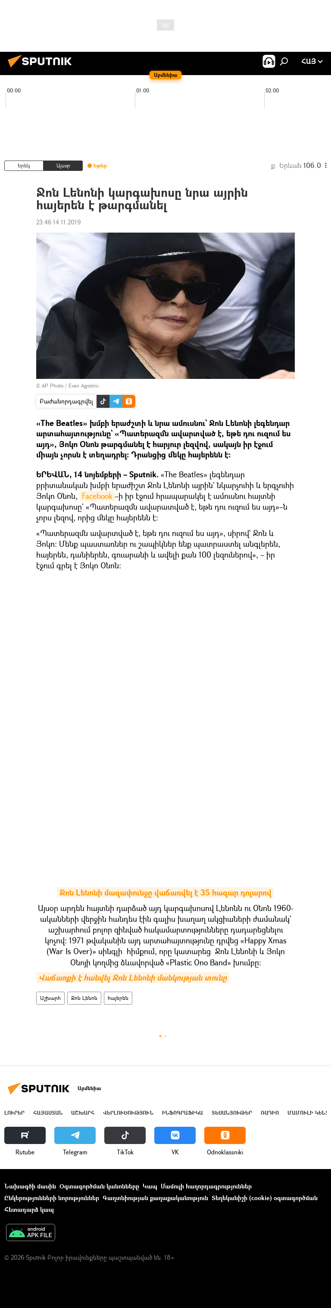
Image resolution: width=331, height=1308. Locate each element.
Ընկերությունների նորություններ (51, 1198)
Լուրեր (14, 1112)
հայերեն (118, 998)
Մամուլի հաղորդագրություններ (206, 1186)
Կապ (150, 1186)
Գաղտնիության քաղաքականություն (155, 1198)
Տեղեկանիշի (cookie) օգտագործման (265, 1198)
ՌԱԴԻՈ (270, 1112)
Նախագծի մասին (30, 1186)
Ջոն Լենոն (84, 998)
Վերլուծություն (128, 1112)
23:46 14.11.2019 (58, 222)
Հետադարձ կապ (29, 1209)
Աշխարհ (50, 998)
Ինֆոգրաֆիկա (182, 1112)
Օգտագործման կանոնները (99, 1186)
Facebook (97, 496)
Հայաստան (47, 1112)
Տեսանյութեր (232, 1112)
